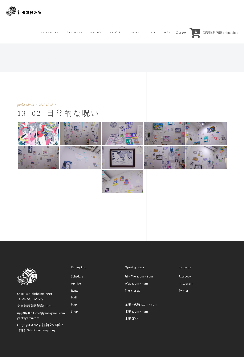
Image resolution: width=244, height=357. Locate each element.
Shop (74, 311)
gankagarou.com (28, 318)
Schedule (77, 276)
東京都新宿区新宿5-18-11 (34, 306)
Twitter (183, 290)
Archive (76, 283)
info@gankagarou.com (50, 313)
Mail (74, 297)
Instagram (186, 283)
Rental (75, 290)
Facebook (185, 276)
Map (74, 304)
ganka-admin (25, 104)
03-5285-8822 (25, 313)
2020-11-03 (46, 104)
